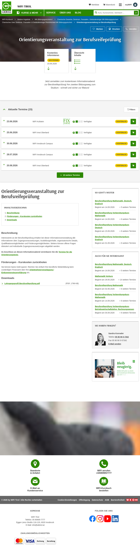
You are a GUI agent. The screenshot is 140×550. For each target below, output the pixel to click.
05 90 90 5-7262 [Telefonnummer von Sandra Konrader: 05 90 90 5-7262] (122, 337)
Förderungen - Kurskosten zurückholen (24, 216)
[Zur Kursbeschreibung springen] (83, 61)
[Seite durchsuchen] (116, 12)
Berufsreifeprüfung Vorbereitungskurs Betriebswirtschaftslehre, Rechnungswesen (114, 307)
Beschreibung (13, 213)
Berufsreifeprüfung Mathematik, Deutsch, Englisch (113, 202)
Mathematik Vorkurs (104, 276)
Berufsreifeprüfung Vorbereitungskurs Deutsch (112, 226)
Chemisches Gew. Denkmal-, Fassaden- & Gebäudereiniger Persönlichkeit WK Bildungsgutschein (37, 22)
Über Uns (65, 13)
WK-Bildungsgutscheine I (44, 19)
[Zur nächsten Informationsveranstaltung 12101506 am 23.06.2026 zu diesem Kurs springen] (56, 61)
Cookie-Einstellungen (67, 500)
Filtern (131, 109)
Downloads (12, 220)
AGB (107, 500)
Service (51, 13)
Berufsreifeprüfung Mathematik (109, 285)
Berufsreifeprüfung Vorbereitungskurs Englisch (112, 238)
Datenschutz (97, 500)
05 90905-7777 (38, 520)
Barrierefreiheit (117, 500)
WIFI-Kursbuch (7, 19)
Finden (136, 13)
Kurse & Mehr (28, 12)
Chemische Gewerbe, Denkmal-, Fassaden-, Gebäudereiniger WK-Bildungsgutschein (87, 19)
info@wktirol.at (38, 525)
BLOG (78, 13)
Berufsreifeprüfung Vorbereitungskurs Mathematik (112, 214)
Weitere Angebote (23, 19)
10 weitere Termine (70, 174)
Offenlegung (84, 500)
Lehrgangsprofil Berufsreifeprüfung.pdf (22, 283)
